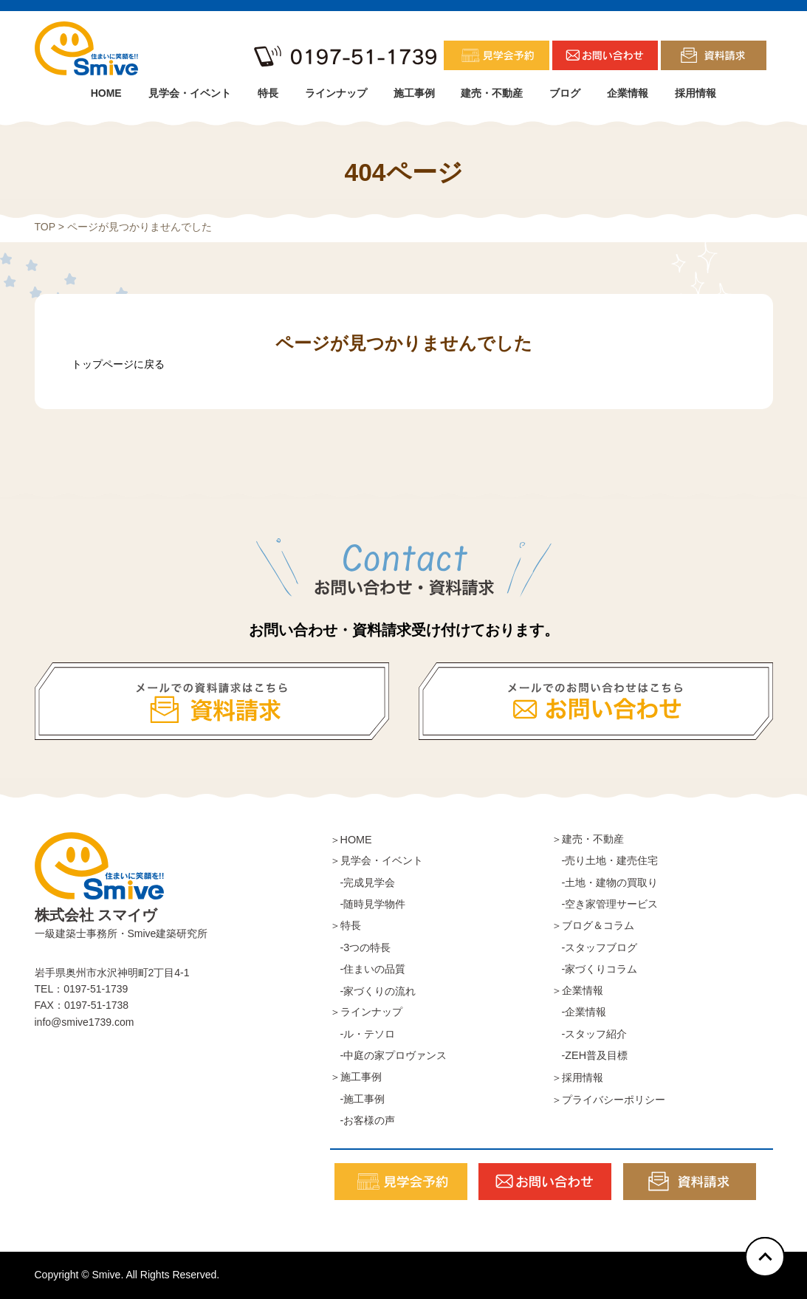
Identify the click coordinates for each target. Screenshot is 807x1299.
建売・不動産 (492, 93)
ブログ (564, 93)
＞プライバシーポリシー (608, 1100)
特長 (268, 93)
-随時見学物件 (368, 904)
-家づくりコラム (595, 969)
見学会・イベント (189, 93)
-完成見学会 (363, 882)
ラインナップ (336, 93)
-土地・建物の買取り (605, 882)
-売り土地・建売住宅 (605, 860)
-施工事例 (357, 1099)
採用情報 (695, 93)
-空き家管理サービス (605, 904)
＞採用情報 (577, 1077)
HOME (106, 93)
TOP (45, 227)
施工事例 (414, 93)
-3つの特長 (360, 947)
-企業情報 (579, 1012)
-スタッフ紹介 (590, 1034)
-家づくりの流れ (373, 991)
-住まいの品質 (368, 969)
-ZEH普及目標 (590, 1055)
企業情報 (627, 93)
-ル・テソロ (363, 1034)
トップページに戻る (118, 364)
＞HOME (351, 840)
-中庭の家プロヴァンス (388, 1055)
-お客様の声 (363, 1120)
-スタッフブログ (595, 947)
